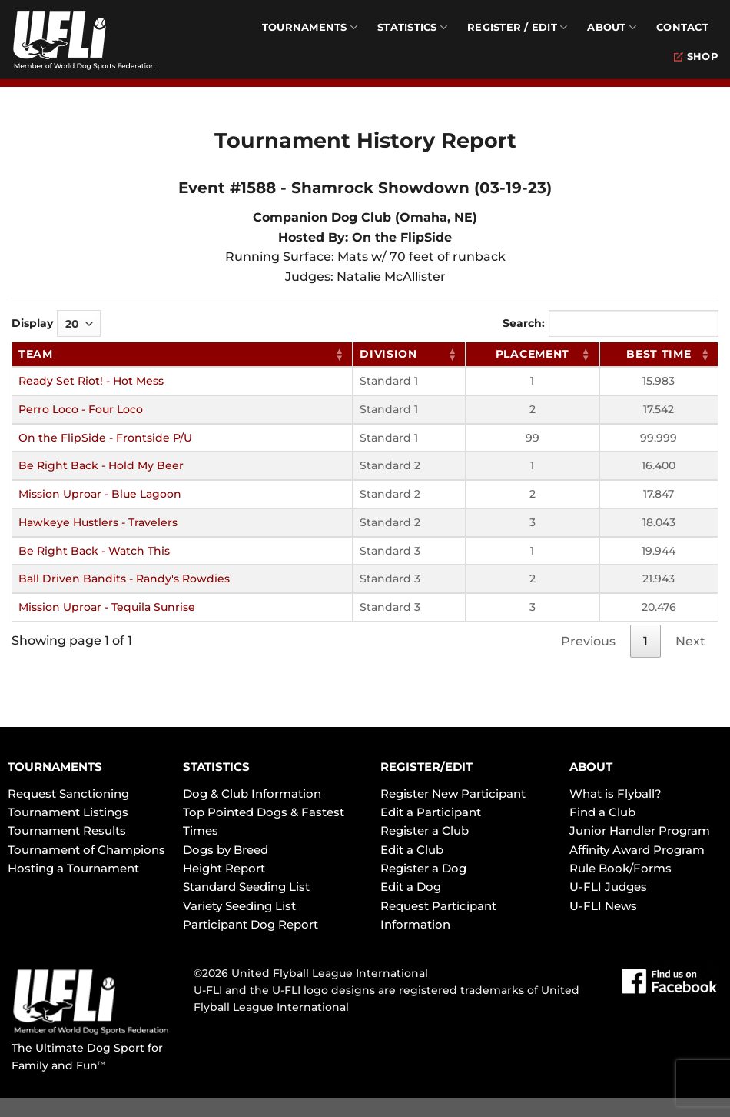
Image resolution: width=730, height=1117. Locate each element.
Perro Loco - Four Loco (80, 409)
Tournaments (309, 27)
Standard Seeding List (246, 886)
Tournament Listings (68, 812)
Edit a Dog (410, 886)
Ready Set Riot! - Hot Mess (91, 381)
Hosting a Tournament (73, 868)
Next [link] (690, 641)
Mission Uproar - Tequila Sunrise (106, 607)
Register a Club (424, 830)
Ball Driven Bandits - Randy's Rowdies (124, 578)
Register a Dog (423, 868)
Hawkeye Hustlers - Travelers (98, 522)
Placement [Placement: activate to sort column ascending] (532, 354)
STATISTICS (216, 766)
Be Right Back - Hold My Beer (101, 465)
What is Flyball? (615, 793)
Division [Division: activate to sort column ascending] (388, 354)
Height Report (224, 868)
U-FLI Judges (608, 886)
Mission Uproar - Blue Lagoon (99, 494)
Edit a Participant (430, 812)
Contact (682, 27)
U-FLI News (603, 906)
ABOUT (590, 766)
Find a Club (602, 812)
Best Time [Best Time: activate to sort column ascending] (658, 354)
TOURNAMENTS (55, 766)
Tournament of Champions (86, 849)
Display (56, 323)
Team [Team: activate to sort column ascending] (35, 354)
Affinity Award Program (637, 849)
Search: (610, 323)
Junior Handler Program (639, 830)
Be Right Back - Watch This (94, 551)
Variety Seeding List (239, 906)
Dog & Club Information (252, 793)
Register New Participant (453, 793)
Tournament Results (67, 830)
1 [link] (645, 641)
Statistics (412, 27)
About (611, 27)
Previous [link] (588, 641)
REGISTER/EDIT (426, 766)
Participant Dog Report (250, 924)
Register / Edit (517, 27)
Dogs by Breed (225, 849)
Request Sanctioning (68, 793)
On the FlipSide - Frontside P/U (105, 438)
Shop (696, 56)
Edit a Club (411, 849)
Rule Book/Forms (620, 868)
